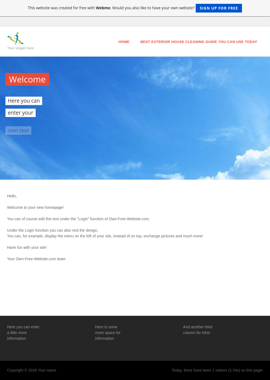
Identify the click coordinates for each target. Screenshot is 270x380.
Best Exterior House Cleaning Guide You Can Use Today (198, 42)
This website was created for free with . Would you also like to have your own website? (135, 8)
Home (124, 42)
